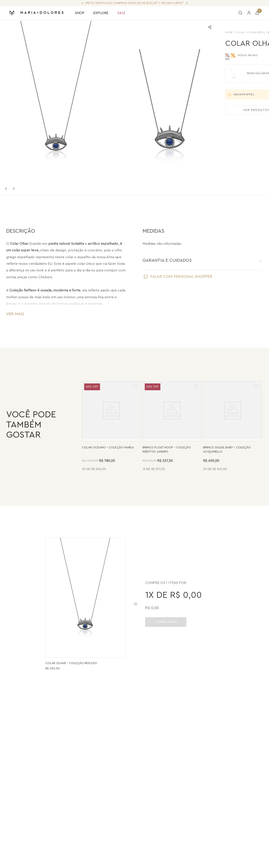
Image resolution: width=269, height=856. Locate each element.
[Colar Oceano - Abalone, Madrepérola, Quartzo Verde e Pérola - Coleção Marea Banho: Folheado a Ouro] (111, 426)
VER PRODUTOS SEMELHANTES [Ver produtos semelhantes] (222, 110)
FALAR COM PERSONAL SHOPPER (181, 276)
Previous (6, 188)
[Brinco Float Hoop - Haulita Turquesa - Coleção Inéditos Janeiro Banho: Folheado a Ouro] (172, 426)
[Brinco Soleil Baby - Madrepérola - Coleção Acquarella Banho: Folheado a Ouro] (232, 426)
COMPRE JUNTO (166, 622)
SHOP (79, 13)
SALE (121, 13)
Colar (193, 32)
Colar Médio (209, 32)
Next (14, 188)
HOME (182, 32)
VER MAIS (15, 314)
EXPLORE (100, 13)
